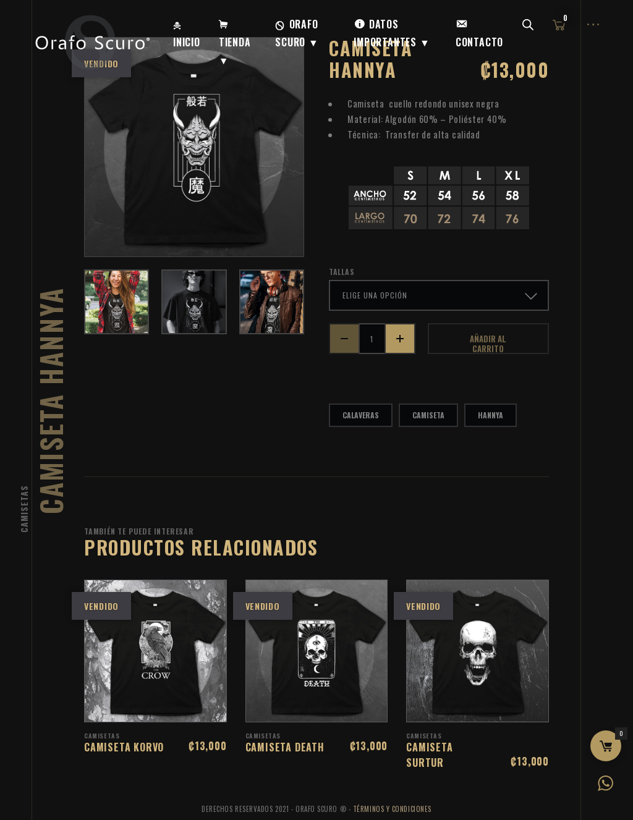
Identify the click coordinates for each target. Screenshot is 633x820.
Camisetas (23, 509)
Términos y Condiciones (392, 809)
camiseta (428, 415)
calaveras (360, 415)
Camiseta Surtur (429, 755)
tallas (341, 272)
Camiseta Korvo (124, 747)
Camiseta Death (285, 747)
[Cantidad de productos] (372, 338)
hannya (490, 415)
